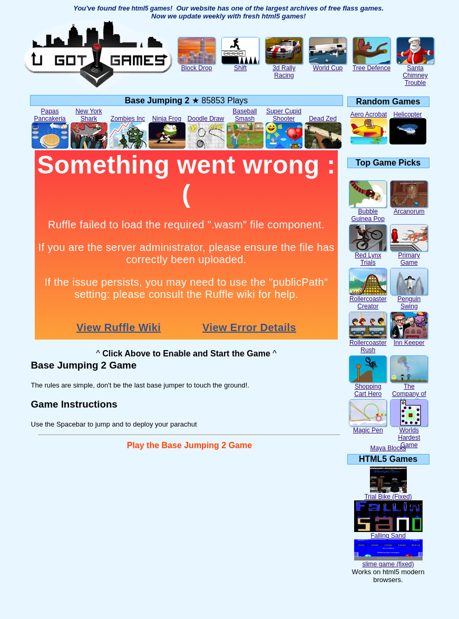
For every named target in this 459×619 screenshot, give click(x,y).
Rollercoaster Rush (368, 343)
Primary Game (409, 256)
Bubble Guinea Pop (368, 212)
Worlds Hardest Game (409, 435)
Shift (240, 65)
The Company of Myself (409, 391)
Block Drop (197, 65)
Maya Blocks (388, 448)
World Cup (328, 65)
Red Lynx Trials (368, 256)
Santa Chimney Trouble (415, 72)
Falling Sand (388, 532)
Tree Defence (371, 65)
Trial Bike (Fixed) (388, 493)
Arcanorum (409, 208)
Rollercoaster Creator (368, 299)
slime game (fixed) (388, 561)
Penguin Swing (409, 299)
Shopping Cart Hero (368, 387)
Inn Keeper (409, 339)
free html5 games (144, 8)
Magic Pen (368, 427)
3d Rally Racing (284, 69)
